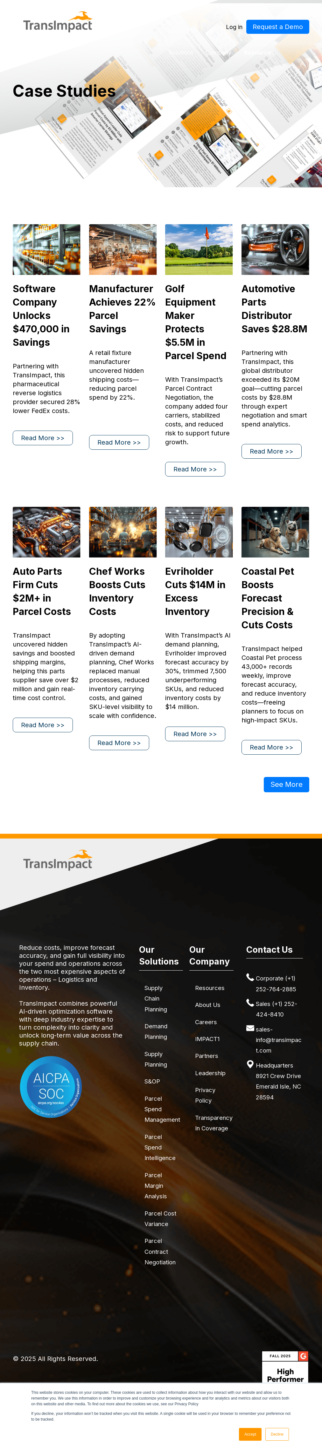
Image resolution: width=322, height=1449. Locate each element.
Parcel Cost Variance (160, 1218)
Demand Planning (155, 1031)
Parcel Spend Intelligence (160, 1147)
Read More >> (43, 438)
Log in (234, 27)
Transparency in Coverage (214, 1123)
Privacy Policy (205, 1095)
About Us (207, 1004)
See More (286, 784)
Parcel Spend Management (162, 1109)
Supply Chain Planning (155, 998)
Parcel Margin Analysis (155, 1186)
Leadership (210, 1072)
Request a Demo (278, 27)
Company (218, 52)
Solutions (181, 52)
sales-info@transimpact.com (279, 1040)
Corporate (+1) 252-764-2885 (276, 983)
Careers (206, 1021)
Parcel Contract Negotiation (160, 1251)
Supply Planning (155, 1059)
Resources (259, 52)
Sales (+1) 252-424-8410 (276, 1009)
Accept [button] (250, 1434)
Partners (206, 1055)
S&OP (152, 1081)
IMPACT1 (207, 1038)
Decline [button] (277, 1434)
